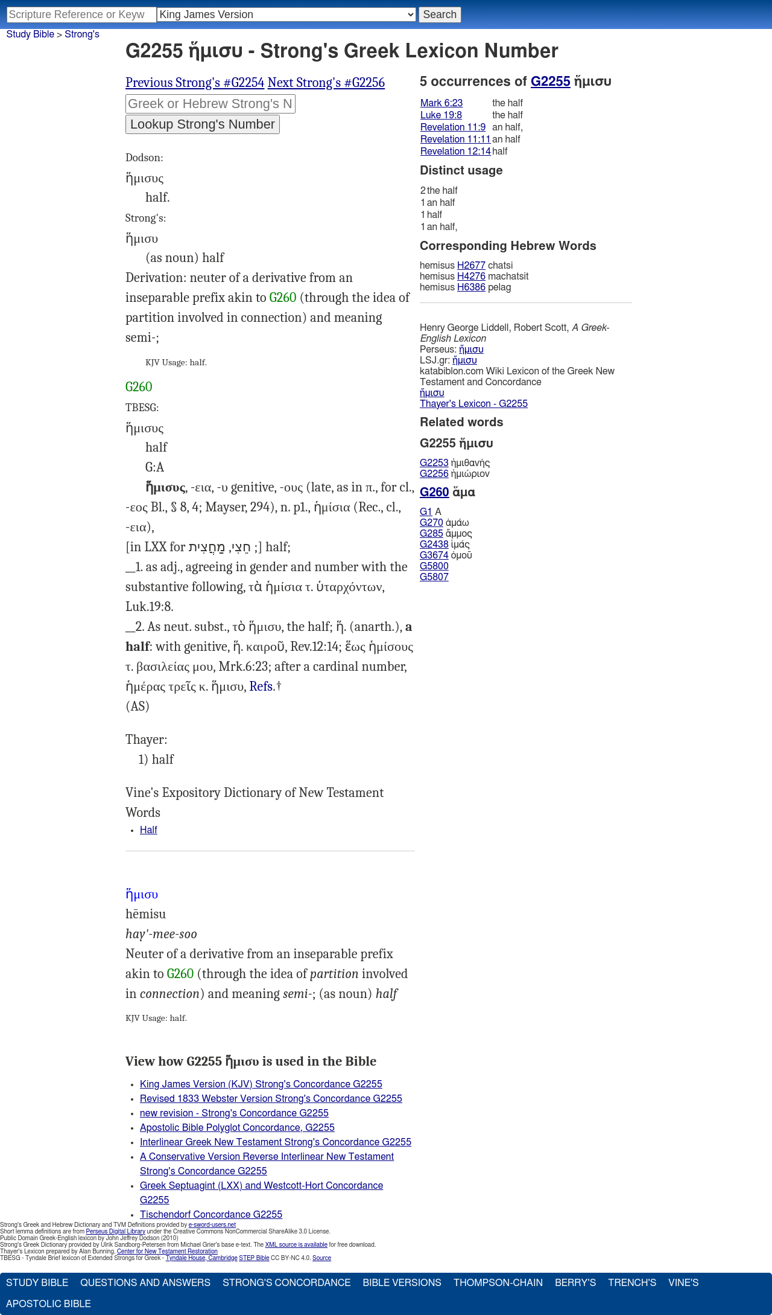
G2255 (551, 81)
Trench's (632, 1283)
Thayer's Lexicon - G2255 (474, 404)
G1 (426, 512)
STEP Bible (254, 1258)
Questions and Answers (145, 1283)
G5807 (434, 577)
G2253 (434, 463)
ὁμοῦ (446, 555)
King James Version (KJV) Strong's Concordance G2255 (261, 1084)
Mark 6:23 (441, 103)
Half (148, 830)
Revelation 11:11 (455, 139)
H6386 (471, 287)
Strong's (82, 34)
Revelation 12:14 (455, 151)
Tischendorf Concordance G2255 (211, 1215)
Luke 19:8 (441, 115)
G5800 (434, 566)
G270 (431, 523)
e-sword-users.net (212, 1225)
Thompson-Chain (498, 1283)
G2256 (434, 474)
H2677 (471, 265)
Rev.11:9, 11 (261, 687)
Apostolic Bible (48, 1304)
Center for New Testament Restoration (167, 1252)
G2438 (434, 544)
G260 (283, 298)
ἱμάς (445, 544)
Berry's (575, 1283)
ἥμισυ (471, 349)
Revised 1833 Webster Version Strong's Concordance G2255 (271, 1099)
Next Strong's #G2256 (326, 83)
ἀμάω (444, 523)
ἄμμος (446, 534)
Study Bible (30, 34)
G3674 (434, 555)
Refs (261, 686)
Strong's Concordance (286, 1283)
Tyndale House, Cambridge (202, 1258)
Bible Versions (401, 1283)
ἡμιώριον (455, 474)
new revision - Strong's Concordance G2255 (234, 1113)
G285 (431, 534)
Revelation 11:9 (453, 127)
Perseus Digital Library (115, 1232)
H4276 (471, 276)
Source (321, 1258)
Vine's (683, 1283)
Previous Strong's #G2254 (195, 83)
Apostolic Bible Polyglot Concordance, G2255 (237, 1128)
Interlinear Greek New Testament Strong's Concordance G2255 (275, 1142)
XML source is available (296, 1245)
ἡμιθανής (455, 463)
